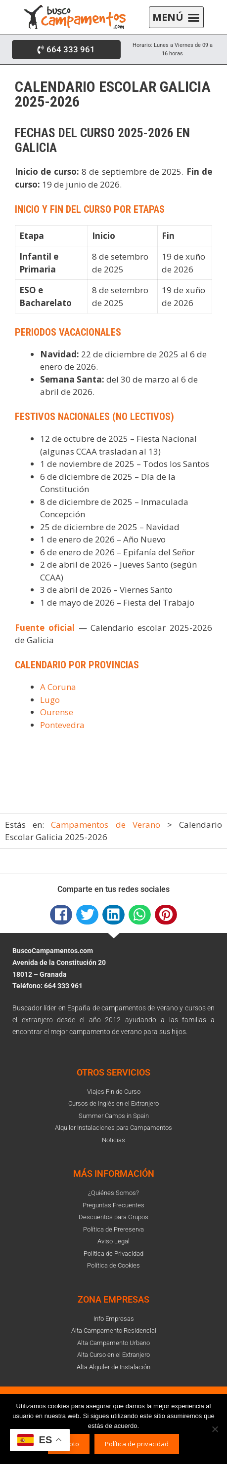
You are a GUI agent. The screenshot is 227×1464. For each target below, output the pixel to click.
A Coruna (58, 687)
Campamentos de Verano (105, 824)
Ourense (56, 712)
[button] (176, 17)
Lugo (50, 699)
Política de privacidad (137, 1443)
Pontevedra (62, 725)
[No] (215, 1429)
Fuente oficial (45, 627)
